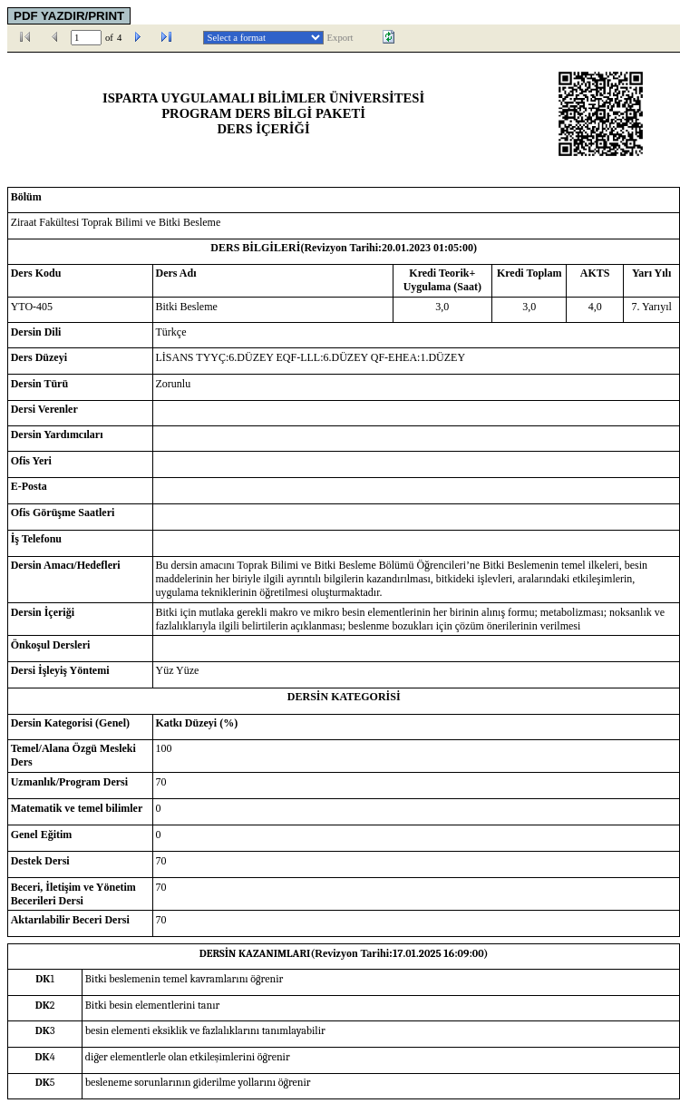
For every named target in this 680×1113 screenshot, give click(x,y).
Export (340, 38)
